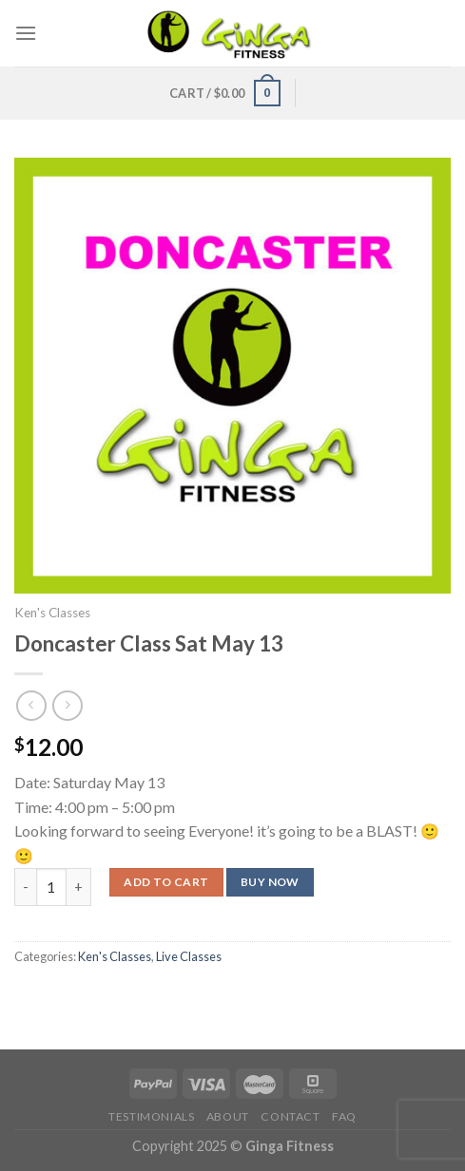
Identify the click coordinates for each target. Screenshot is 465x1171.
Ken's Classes (52, 612)
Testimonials (151, 1116)
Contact (290, 1116)
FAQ (344, 1116)
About (227, 1116)
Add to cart (166, 882)
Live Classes (189, 956)
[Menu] (25, 32)
